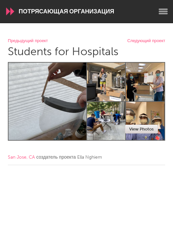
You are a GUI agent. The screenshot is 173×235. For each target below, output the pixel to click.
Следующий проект (146, 41)
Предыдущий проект (28, 41)
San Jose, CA (21, 157)
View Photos (141, 129)
